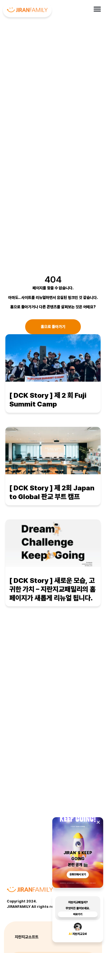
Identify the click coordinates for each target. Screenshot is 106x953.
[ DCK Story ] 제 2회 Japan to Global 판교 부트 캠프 (51, 492)
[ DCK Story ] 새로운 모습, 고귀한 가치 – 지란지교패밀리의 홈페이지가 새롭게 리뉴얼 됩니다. (52, 589)
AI (70, 935)
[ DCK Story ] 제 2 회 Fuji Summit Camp (47, 399)
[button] (97, 9)
